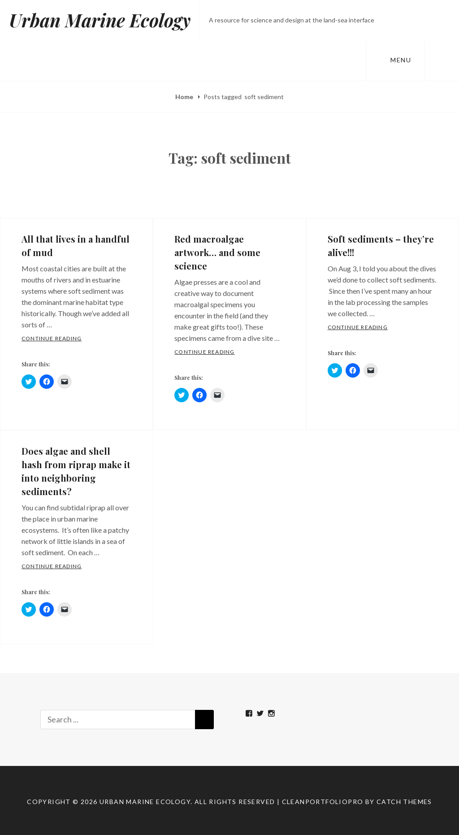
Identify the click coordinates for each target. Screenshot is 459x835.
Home (185, 96)
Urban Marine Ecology (100, 20)
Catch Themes (404, 801)
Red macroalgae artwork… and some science (217, 252)
